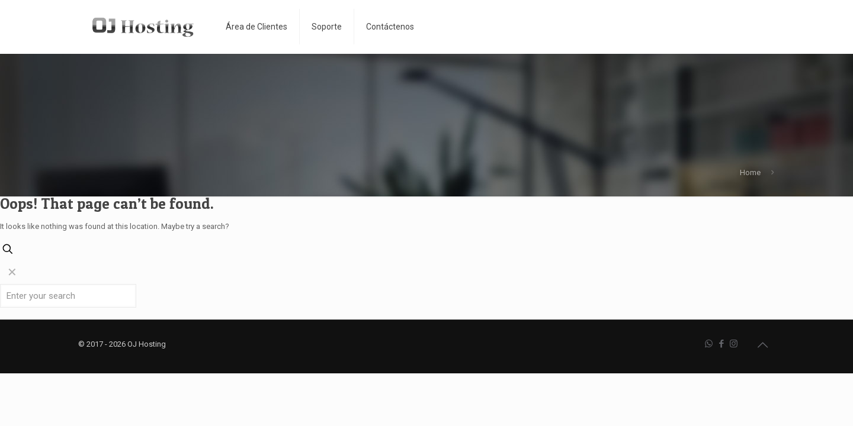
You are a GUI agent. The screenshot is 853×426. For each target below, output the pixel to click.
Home (750, 172)
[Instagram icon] (733, 343)
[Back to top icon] (762, 345)
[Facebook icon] (721, 343)
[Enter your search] (68, 296)
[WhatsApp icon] (708, 343)
